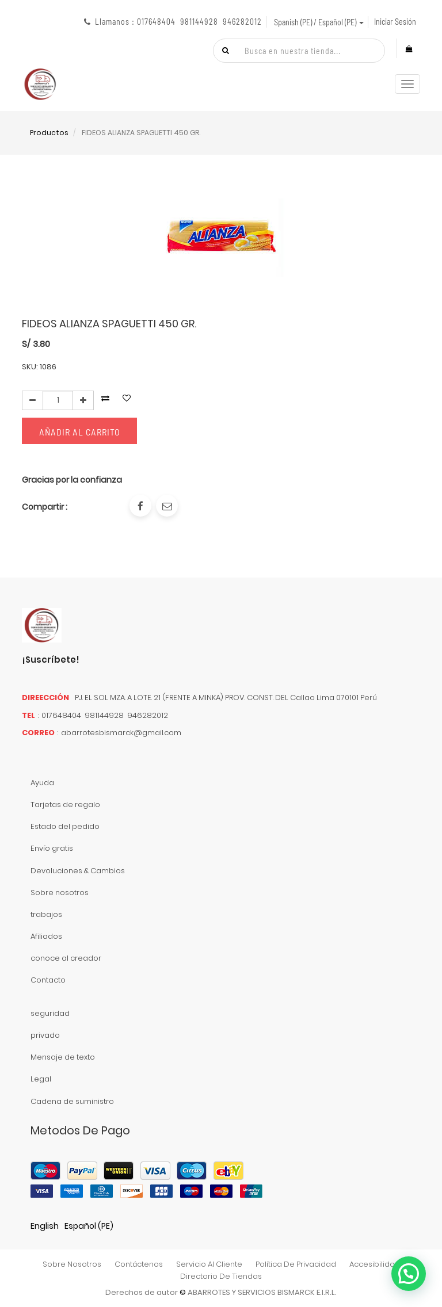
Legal (41, 1078)
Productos (49, 132)
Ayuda (42, 782)
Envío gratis (52, 848)
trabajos (46, 914)
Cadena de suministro (72, 1101)
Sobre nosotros (60, 892)
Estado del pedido (65, 826)
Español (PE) (88, 1226)
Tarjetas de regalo (65, 804)
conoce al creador (66, 958)
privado (45, 1035)
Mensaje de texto (63, 1057)
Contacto (48, 979)
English (45, 1226)
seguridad (50, 1013)
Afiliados (46, 936)
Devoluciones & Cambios (78, 870)
